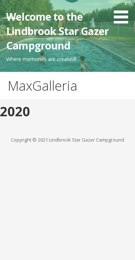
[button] (123, 13)
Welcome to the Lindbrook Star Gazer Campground (57, 31)
